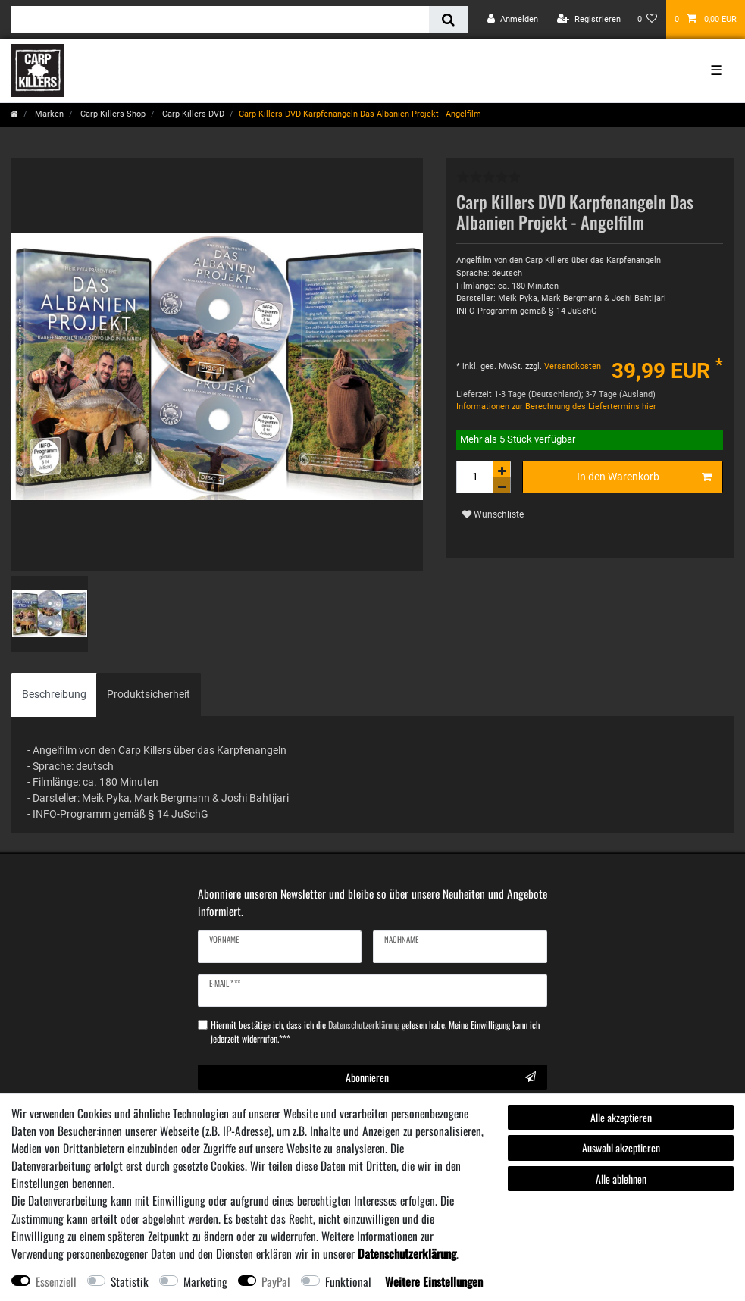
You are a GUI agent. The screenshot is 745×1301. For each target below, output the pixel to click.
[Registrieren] (589, 19)
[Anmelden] (512, 19)
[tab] (54, 694)
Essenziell (56, 1281)
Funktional (348, 1281)
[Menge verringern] (502, 485)
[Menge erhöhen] (502, 469)
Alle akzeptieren (621, 1117)
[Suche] (448, 19)
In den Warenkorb (644, 477)
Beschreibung (54, 694)
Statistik (130, 1281)
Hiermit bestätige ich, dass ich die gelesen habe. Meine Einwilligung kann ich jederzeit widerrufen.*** (375, 1032)
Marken (48, 114)
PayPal (275, 1281)
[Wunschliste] (647, 19)
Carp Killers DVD (192, 114)
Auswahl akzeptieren (621, 1148)
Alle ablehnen (621, 1179)
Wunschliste (493, 514)
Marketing (205, 1281)
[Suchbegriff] (220, 19)
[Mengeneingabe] (474, 477)
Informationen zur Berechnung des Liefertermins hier (556, 406)
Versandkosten (571, 366)
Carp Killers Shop (112, 114)
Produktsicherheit (148, 694)
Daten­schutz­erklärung (407, 1253)
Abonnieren (441, 1077)
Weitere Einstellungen (434, 1281)
